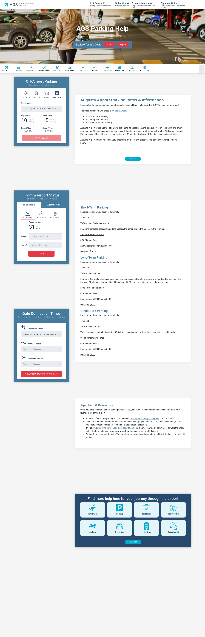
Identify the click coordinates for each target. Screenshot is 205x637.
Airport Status (53, 205)
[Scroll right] (201, 69)
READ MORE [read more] (133, 159)
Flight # (24, 245)
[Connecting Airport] (33, 327)
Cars (109, 44)
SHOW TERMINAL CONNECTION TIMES (41, 374)
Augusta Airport (119, 111)
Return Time (47, 128)
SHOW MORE (133, 542)
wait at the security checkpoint (145, 418)
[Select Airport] (41, 107)
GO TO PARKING (41, 138)
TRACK (41, 254)
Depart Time (26, 128)
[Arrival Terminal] (31, 342)
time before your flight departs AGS (118, 428)
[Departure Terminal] (33, 357)
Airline (23, 236)
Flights (123, 44)
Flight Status (29, 205)
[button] (38, 131)
